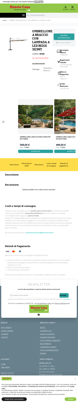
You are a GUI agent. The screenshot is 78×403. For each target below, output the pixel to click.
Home (5, 20)
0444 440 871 (38, 1)
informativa (66, 299)
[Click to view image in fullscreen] (16, 42)
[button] (75, 378)
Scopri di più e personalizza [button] (14, 399)
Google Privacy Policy (44, 303)
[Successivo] (74, 121)
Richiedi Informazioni (64, 36)
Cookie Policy (7, 375)
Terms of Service (60, 303)
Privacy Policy (7, 373)
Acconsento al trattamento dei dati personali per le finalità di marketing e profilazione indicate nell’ (39, 299)
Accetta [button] (70, 399)
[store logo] (20, 8)
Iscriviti (63, 295)
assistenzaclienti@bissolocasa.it (39, 232)
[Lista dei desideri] (63, 42)
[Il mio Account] (65, 7)
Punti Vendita (6, 327)
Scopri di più (35, 151)
